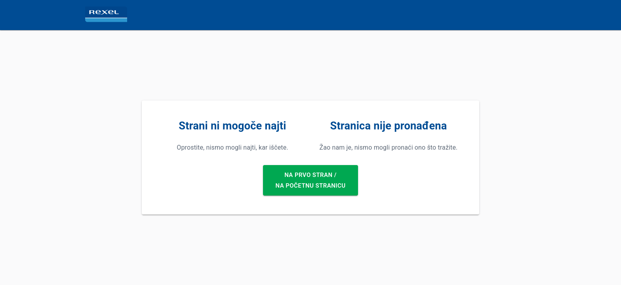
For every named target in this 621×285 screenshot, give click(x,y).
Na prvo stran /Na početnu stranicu (310, 180)
